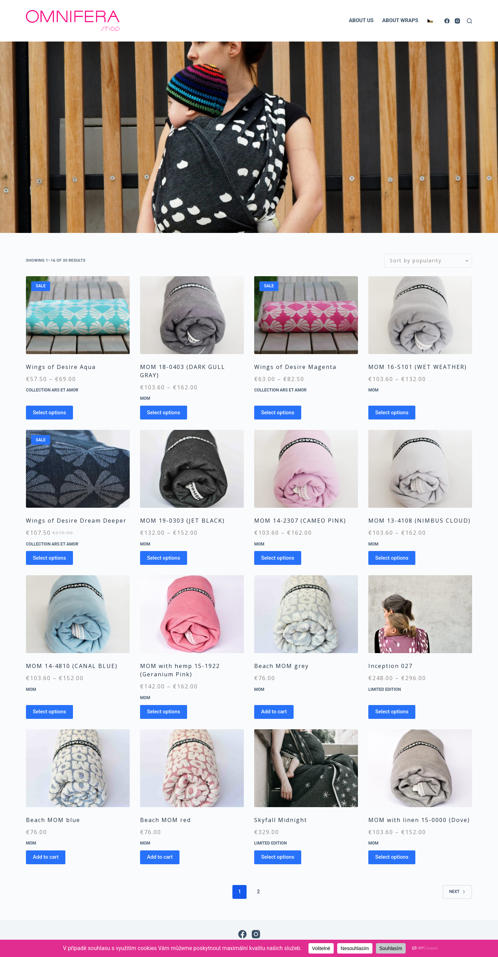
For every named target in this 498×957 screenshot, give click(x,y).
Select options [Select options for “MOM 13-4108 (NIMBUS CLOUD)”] (391, 558)
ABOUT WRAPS (400, 20)
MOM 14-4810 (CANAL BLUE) (72, 666)
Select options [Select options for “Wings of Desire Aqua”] (49, 412)
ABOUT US (361, 20)
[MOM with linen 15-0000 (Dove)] (420, 768)
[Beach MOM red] (192, 768)
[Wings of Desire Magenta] (306, 315)
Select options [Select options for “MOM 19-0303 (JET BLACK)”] (163, 558)
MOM (145, 398)
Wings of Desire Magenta (295, 367)
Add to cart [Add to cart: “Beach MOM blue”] (45, 857)
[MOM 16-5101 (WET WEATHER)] (420, 315)
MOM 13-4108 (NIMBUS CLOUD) (419, 520)
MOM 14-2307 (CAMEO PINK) (300, 520)
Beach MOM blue (53, 820)
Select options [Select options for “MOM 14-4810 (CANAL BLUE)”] (49, 711)
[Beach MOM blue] (78, 768)
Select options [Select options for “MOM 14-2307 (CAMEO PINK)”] (277, 558)
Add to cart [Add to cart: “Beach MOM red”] (160, 857)
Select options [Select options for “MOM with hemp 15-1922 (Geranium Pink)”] (163, 711)
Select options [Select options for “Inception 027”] (391, 711)
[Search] (469, 21)
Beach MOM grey (281, 666)
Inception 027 (390, 666)
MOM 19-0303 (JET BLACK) (182, 520)
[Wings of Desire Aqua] (78, 315)
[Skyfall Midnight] (306, 768)
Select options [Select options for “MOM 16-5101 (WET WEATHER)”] (391, 412)
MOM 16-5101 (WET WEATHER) (417, 367)
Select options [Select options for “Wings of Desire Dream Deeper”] (49, 558)
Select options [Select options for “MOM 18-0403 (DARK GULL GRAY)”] (163, 412)
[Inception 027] (420, 614)
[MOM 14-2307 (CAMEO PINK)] (306, 469)
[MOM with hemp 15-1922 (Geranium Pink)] (192, 614)
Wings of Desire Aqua (61, 367)
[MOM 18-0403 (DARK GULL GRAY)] (192, 315)
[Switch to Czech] (430, 21)
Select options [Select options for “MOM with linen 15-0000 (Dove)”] (391, 857)
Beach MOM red (165, 820)
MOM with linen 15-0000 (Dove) (419, 820)
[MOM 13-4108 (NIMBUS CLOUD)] (420, 469)
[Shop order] (428, 261)
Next (457, 891)
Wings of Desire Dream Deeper (76, 520)
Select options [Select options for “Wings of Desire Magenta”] (277, 412)
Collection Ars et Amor (52, 390)
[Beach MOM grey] (306, 614)
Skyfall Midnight (280, 820)
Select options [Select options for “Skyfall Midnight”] (277, 857)
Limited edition (384, 689)
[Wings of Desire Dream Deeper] (78, 469)
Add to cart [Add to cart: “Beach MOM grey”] (274, 711)
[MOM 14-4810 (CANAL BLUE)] (78, 614)
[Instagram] (457, 21)
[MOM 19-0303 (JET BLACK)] (192, 469)
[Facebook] (447, 21)
